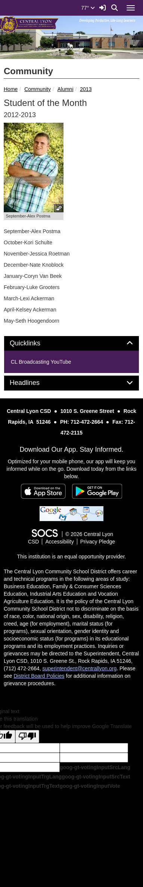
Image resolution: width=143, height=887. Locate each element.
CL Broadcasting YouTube (41, 362)
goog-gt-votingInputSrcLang (95, 767)
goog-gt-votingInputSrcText (96, 777)
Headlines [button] (33, 382)
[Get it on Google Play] (97, 491)
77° (88, 8)
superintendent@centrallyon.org (80, 668)
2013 (85, 89)
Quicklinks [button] (33, 343)
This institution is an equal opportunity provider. (71, 557)
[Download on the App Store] (43, 491)
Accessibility (59, 542)
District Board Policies (38, 676)
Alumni (65, 89)
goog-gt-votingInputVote (89, 786)
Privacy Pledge (97, 542)
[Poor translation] (27, 736)
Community (37, 89)
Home (11, 89)
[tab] (71, 343)
